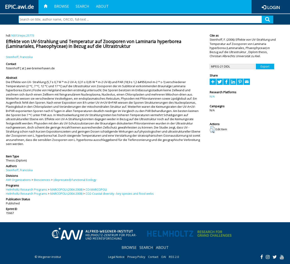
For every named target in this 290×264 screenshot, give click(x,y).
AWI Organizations (18, 180)
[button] (212, 129)
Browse (61, 6)
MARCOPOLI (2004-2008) (66, 189)
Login (273, 7)
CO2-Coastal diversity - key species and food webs (120, 194)
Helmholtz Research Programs (26, 189)
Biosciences (42, 180)
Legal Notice (116, 257)
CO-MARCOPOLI (96, 189)
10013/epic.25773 (22, 35)
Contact (153, 257)
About (102, 6)
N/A (212, 96)
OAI (163, 257)
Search (82, 6)
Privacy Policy (136, 257)
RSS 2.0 (174, 257)
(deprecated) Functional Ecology (74, 180)
